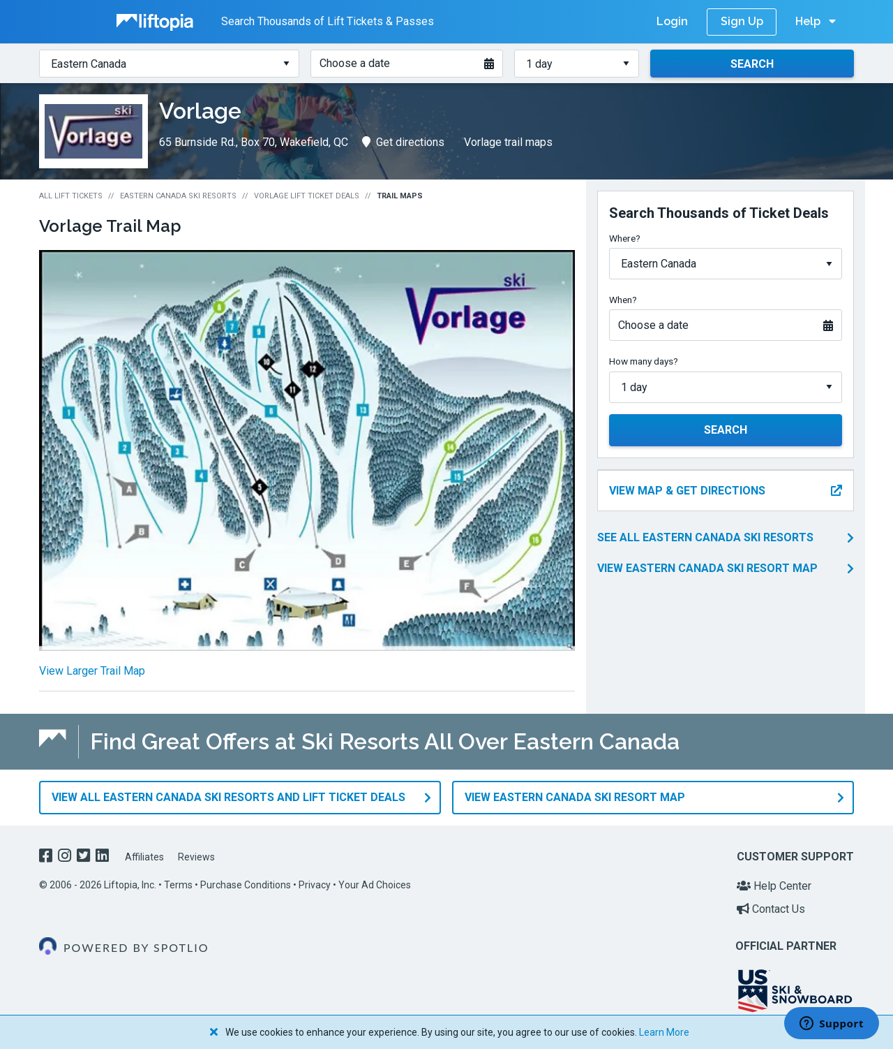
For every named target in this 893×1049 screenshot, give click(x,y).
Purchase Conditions (245, 884)
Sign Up (742, 21)
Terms (178, 884)
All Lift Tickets (71, 195)
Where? (624, 238)
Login (672, 21)
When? (623, 299)
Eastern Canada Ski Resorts (178, 195)
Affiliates (144, 857)
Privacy (315, 884)
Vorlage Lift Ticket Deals (306, 195)
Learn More (664, 1032)
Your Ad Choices (374, 884)
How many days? (643, 361)
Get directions (403, 142)
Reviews (196, 857)
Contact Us (771, 909)
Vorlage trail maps (508, 142)
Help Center (774, 886)
